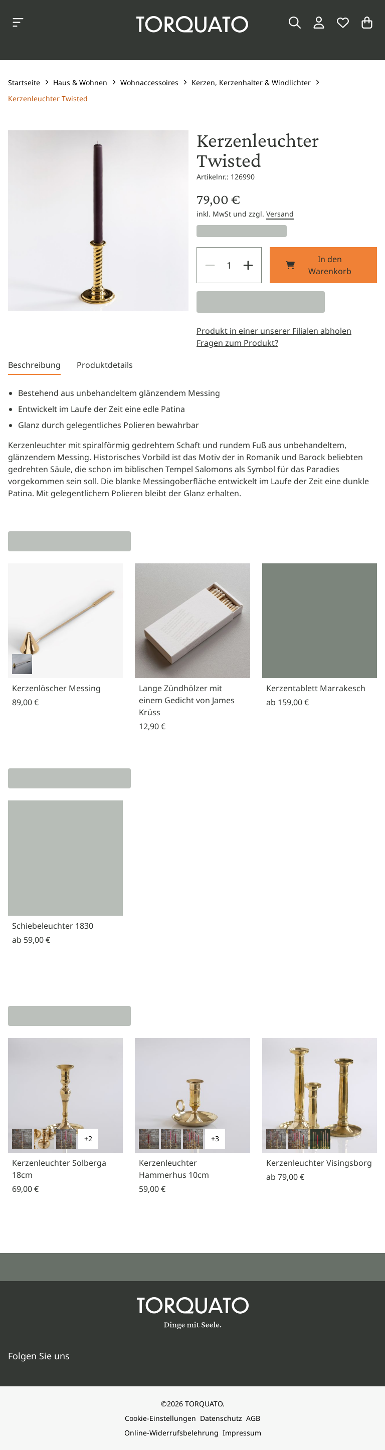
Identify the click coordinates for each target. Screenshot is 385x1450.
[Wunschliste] (343, 23)
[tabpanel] (192, 443)
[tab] (34, 367)
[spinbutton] (229, 265)
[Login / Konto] (319, 23)
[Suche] (295, 23)
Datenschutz (221, 1418)
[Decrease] (210, 265)
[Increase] (248, 265)
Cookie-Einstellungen (160, 1418)
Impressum (242, 1432)
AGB (253, 1418)
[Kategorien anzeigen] (18, 23)
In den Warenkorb (318, 265)
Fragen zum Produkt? (237, 342)
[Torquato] (192, 24)
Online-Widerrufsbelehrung (171, 1432)
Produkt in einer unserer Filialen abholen (274, 330)
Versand (280, 214)
